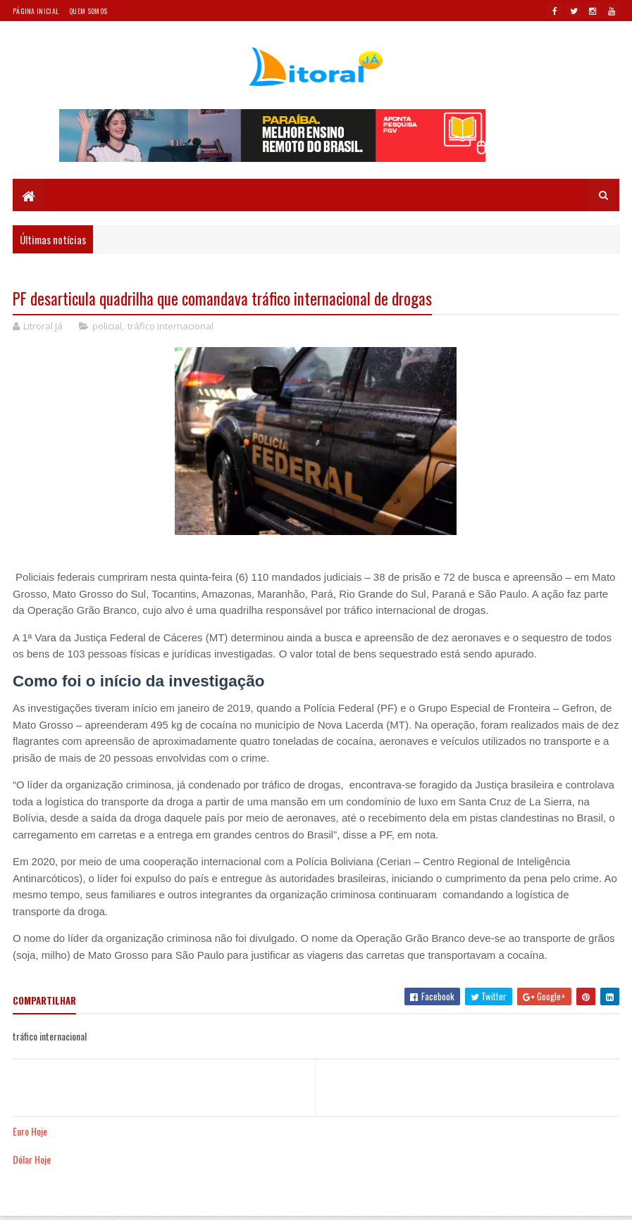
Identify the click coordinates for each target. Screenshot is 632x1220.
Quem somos (88, 11)
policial (107, 326)
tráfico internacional (170, 326)
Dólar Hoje (32, 1159)
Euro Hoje (30, 1131)
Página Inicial (35, 11)
